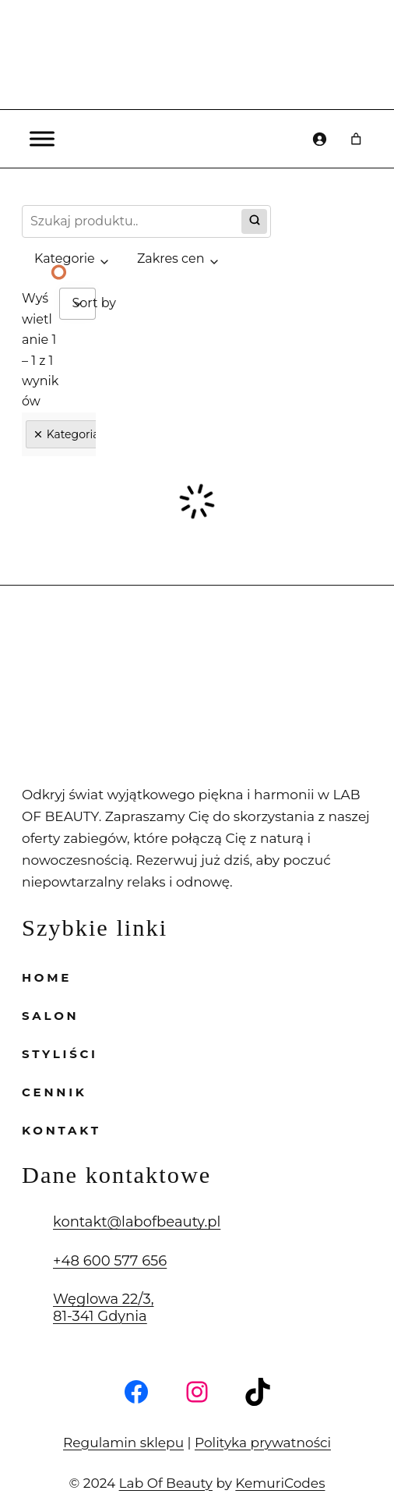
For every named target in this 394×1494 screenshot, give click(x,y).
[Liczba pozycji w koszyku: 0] (356, 138)
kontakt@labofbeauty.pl (120, 1201)
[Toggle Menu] (42, 138)
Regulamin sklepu (136, 1420)
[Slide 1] (59, 272)
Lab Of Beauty (171, 1460)
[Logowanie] (319, 138)
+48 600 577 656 (101, 1239)
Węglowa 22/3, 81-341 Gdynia (96, 1286)
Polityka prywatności (250, 1420)
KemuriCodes (267, 1460)
